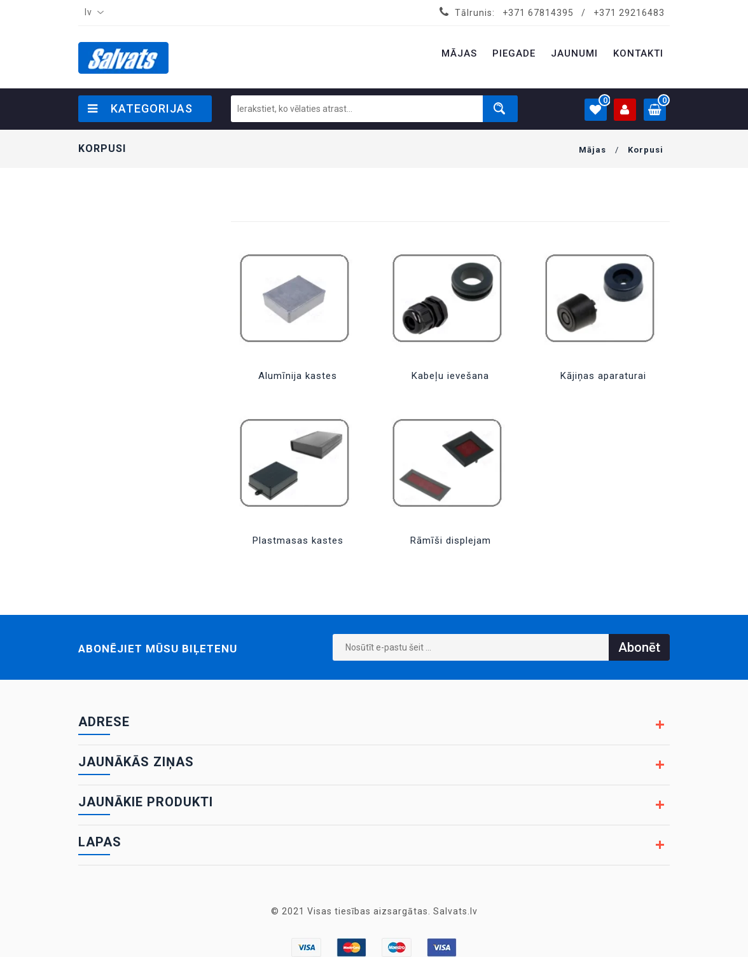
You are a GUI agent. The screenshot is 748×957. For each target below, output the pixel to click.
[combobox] (91, 12)
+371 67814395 (538, 13)
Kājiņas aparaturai (603, 376)
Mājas (592, 150)
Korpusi (645, 150)
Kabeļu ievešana (450, 376)
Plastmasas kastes (298, 540)
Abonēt (639, 647)
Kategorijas (140, 108)
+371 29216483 (629, 13)
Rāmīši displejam (450, 540)
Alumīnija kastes (297, 376)
